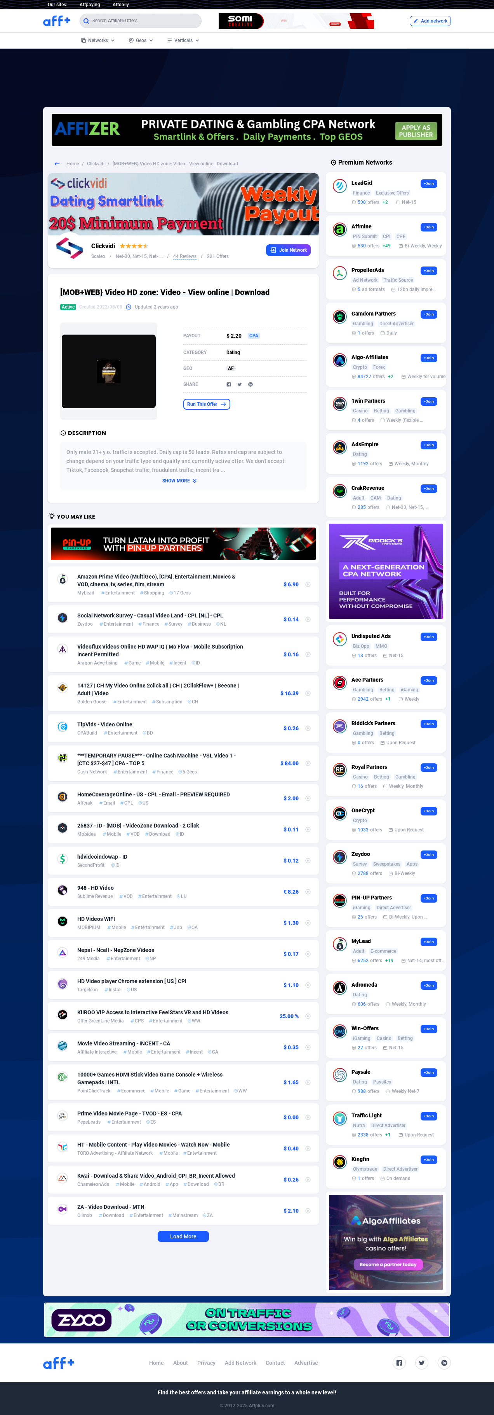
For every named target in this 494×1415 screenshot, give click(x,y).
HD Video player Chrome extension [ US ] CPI (131, 981)
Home (72, 164)
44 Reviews (185, 256)
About (180, 1363)
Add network (430, 21)
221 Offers (218, 256)
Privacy (206, 1363)
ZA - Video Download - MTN (110, 1207)
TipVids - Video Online (104, 724)
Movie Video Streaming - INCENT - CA (123, 1043)
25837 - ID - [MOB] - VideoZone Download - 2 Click (138, 825)
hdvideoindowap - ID (102, 857)
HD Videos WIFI (96, 919)
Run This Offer (206, 404)
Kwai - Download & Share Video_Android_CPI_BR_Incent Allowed (156, 1176)
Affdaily (121, 4)
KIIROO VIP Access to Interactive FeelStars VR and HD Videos (152, 1012)
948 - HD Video (95, 888)
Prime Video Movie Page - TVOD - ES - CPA (129, 1113)
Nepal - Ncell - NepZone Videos (115, 950)
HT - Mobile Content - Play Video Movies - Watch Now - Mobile (153, 1144)
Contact (275, 1363)
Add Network (240, 1363)
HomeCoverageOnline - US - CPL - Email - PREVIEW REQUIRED (153, 794)
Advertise (306, 1363)
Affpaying (90, 4)
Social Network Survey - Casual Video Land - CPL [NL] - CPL (150, 615)
